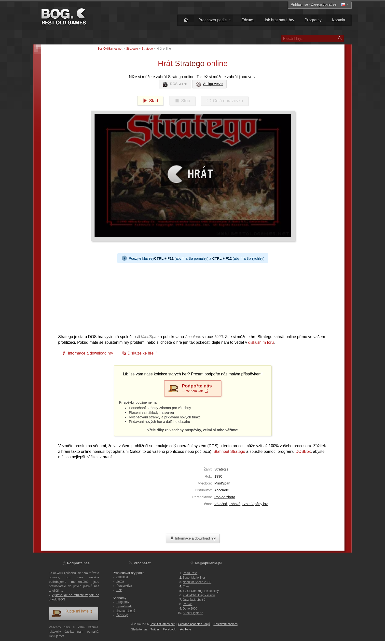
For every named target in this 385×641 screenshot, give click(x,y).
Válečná (220, 504)
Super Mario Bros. (194, 577)
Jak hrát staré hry (279, 20)
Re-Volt (187, 604)
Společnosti (124, 606)
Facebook (169, 629)
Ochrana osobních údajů (194, 624)
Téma (120, 581)
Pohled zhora (224, 497)
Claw (186, 586)
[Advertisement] (190, 297)
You (185, 629)
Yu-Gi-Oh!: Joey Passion (199, 595)
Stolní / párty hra (255, 504)
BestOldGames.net (109, 48)
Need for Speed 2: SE (197, 582)
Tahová (234, 504)
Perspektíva (124, 585)
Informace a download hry (193, 538)
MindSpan (222, 483)
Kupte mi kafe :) (71, 613)
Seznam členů (125, 611)
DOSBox (303, 451)
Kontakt (338, 20)
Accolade (221, 490)
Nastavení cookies (225, 624)
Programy (312, 20)
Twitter (155, 629)
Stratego (147, 48)
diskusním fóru (261, 342)
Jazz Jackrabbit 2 (194, 599)
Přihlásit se (299, 4)
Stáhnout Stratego (229, 451)
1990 (218, 476)
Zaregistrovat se (323, 4)
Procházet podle (214, 20)
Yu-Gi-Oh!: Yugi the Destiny (201, 591)
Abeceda (122, 577)
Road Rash (190, 573)
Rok (119, 590)
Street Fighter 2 (193, 613)
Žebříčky (122, 615)
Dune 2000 (190, 608)
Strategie (132, 48)
